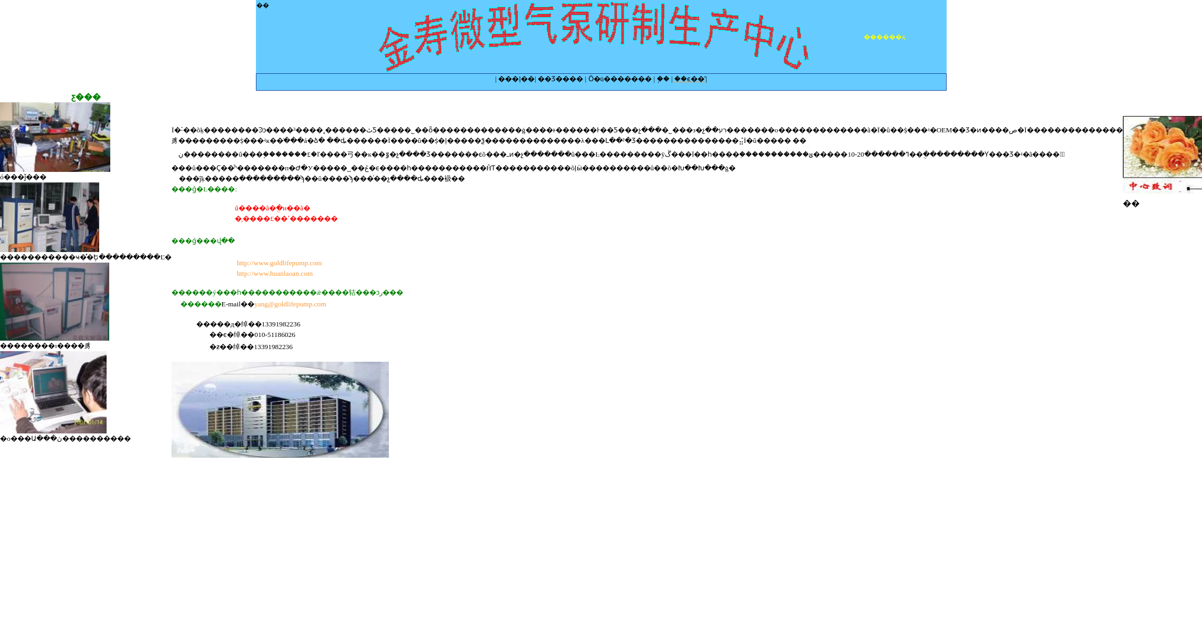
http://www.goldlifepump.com (279, 263)
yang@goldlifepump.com (290, 304)
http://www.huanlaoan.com (275, 273)
